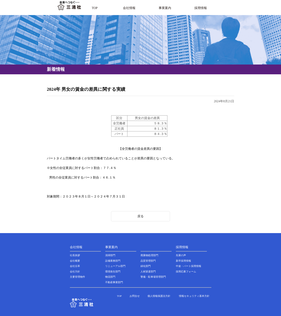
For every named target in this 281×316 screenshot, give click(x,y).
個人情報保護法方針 (159, 295)
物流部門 (110, 276)
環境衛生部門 (112, 271)
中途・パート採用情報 (188, 266)
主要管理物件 (77, 276)
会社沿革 (75, 266)
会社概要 (75, 260)
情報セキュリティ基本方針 (194, 295)
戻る (140, 216)
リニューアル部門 (115, 266)
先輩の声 (181, 255)
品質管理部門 (148, 260)
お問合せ (135, 295)
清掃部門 (110, 255)
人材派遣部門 (148, 271)
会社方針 (75, 271)
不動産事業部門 (114, 282)
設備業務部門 (112, 260)
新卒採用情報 (183, 260)
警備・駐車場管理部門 (153, 276)
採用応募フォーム (186, 271)
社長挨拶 (75, 255)
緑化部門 (145, 266)
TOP (119, 295)
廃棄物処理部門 (149, 255)
